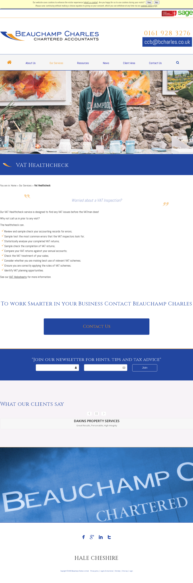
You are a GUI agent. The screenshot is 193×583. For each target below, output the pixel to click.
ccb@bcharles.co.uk (167, 42)
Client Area (129, 63)
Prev (89, 413)
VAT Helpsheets (18, 277)
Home (13, 185)
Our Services (56, 63)
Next (103, 413)
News (106, 63)
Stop (96, 413)
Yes (149, 2)
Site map (125, 571)
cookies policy (147, 6)
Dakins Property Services (96, 421)
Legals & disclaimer (106, 571)
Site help (117, 571)
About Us (31, 63)
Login (131, 571)
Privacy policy (94, 571)
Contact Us (155, 63)
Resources (83, 63)
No (156, 2)
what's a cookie (90, 2)
